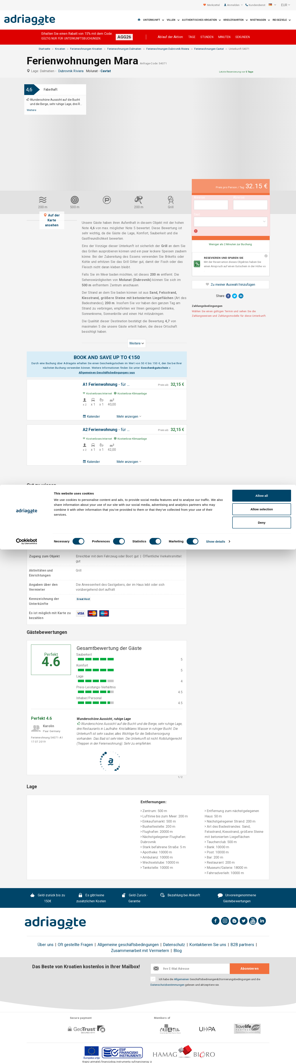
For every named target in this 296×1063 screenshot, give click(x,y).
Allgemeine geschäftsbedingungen (128, 944)
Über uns (45, 944)
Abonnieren (249, 969)
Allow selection (261, 1022)
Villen (173, 20)
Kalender (91, 416)
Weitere (31, 110)
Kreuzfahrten (235, 20)
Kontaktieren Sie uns (207, 944)
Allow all (262, 1009)
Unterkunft (153, 20)
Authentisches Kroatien (201, 20)
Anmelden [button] (235, 5)
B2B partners (242, 944)
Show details (215, 1055)
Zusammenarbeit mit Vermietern (140, 950)
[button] (272, 5)
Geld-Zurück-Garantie (134, 898)
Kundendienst (255, 5)
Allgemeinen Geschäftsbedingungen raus (107, 372)
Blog (177, 950)
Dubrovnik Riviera (71, 71)
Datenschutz (174, 944)
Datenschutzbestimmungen (167, 984)
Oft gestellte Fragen (75, 944)
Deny (262, 1036)
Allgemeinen (181, 979)
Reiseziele (282, 20)
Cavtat (107, 71)
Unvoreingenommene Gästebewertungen (237, 898)
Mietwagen (260, 20)
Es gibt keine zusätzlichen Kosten (91, 898)
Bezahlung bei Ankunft (180, 895)
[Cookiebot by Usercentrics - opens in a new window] (27, 1055)
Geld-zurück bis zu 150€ (47, 898)
